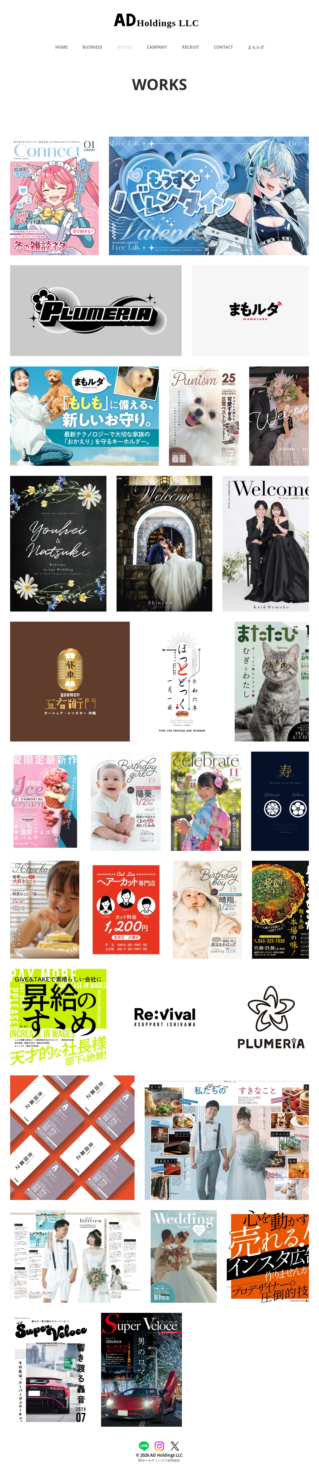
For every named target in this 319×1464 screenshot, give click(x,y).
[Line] (144, 1446)
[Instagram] (159, 1446)
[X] (175, 1446)
